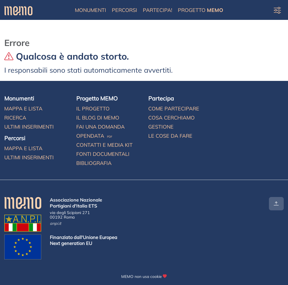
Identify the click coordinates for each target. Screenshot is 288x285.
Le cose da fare (170, 136)
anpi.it (55, 223)
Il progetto (93, 108)
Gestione (161, 126)
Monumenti (90, 10)
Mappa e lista (23, 108)
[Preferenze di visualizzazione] (277, 10)
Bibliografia (94, 163)
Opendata (94, 136)
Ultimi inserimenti (29, 126)
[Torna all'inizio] (276, 203)
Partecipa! (157, 10)
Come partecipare (173, 108)
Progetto (200, 10)
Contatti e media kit (104, 145)
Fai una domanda (100, 126)
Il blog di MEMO (97, 117)
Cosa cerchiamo (171, 117)
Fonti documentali (102, 154)
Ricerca (15, 117)
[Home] (18, 10)
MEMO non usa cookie (141, 276)
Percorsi (124, 10)
